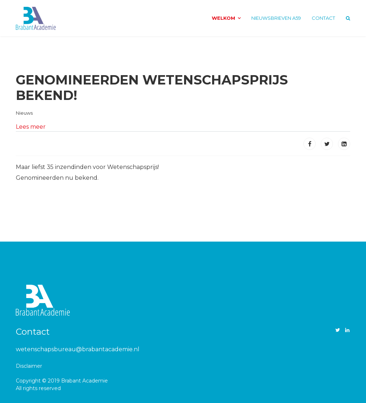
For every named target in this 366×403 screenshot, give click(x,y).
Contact (323, 18)
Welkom (223, 18)
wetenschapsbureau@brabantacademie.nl (77, 349)
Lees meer (31, 126)
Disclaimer (29, 366)
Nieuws (24, 113)
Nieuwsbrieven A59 (276, 18)
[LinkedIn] (347, 330)
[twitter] (337, 330)
